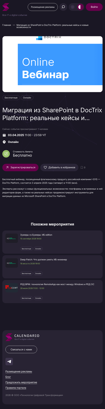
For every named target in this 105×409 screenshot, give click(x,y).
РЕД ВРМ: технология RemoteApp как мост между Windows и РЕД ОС (57, 284)
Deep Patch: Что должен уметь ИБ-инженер (43, 259)
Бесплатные (26, 249)
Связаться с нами (21, 349)
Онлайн (38, 249)
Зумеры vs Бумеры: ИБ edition (36, 235)
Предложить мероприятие (21, 382)
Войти (94, 6)
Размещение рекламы (43, 7)
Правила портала (15, 387)
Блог (8, 376)
